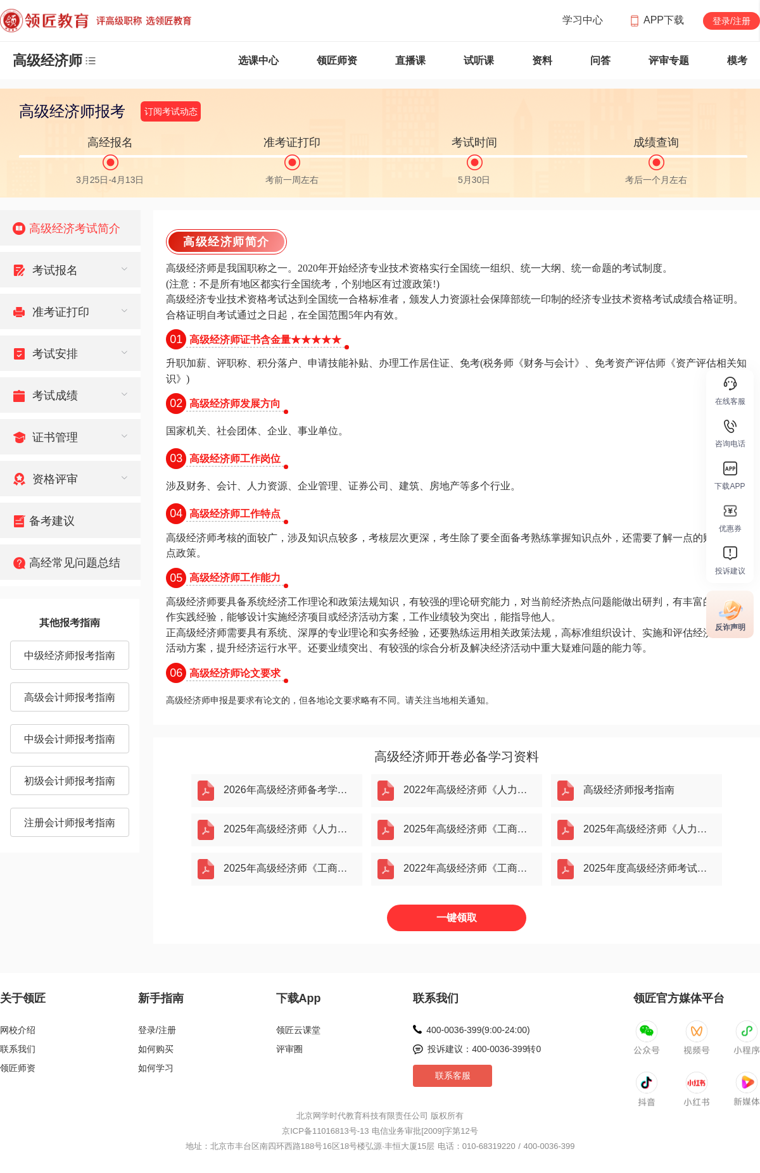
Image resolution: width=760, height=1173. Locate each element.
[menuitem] (70, 228)
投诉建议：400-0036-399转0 (484, 1049)
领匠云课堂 (298, 1030)
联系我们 (17, 1049)
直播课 (410, 60)
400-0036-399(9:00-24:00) (477, 1030)
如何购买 (156, 1049)
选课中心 (258, 60)
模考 (737, 60)
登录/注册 (731, 21)
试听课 (479, 60)
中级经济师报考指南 (69, 655)
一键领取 (456, 917)
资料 (542, 60)
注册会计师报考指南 (69, 822)
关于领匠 (23, 998)
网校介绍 (17, 1030)
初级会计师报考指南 (69, 780)
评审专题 (669, 60)
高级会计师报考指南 (69, 697)
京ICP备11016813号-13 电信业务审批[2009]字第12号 (380, 1131)
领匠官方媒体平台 (679, 998)
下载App (298, 998)
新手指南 (161, 998)
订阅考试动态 (171, 111)
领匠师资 (337, 60)
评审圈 (289, 1049)
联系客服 (453, 1075)
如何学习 (156, 1068)
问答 (600, 60)
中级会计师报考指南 (69, 739)
